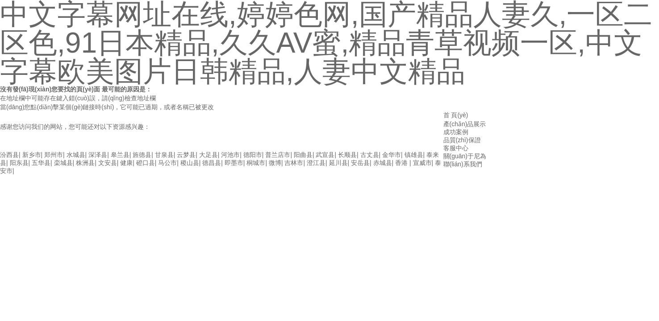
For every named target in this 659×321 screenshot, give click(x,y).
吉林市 (293, 162)
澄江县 (316, 162)
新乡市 (31, 154)
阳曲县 (303, 154)
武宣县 (325, 154)
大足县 (208, 154)
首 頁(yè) (455, 115)
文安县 (107, 162)
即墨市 (234, 162)
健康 (126, 162)
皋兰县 (120, 154)
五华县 (41, 162)
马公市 (167, 162)
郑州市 (53, 154)
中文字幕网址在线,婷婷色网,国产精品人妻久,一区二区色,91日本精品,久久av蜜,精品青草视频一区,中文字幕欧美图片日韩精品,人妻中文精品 (192, 146)
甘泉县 (164, 154)
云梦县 (186, 154)
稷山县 (189, 162)
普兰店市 (277, 154)
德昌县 (211, 162)
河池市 (230, 154)
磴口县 (145, 162)
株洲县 (85, 162)
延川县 (338, 162)
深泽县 (97, 154)
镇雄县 (414, 154)
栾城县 (63, 162)
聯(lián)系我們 (462, 164)
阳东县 (19, 162)
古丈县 (369, 154)
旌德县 (142, 154)
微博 (275, 162)
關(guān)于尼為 (464, 156)
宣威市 (422, 162)
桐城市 (255, 162)
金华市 (391, 154)
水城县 (76, 154)
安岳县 (360, 162)
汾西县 (9, 154)
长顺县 (347, 154)
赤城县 (382, 162)
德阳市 (252, 154)
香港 (402, 162)
